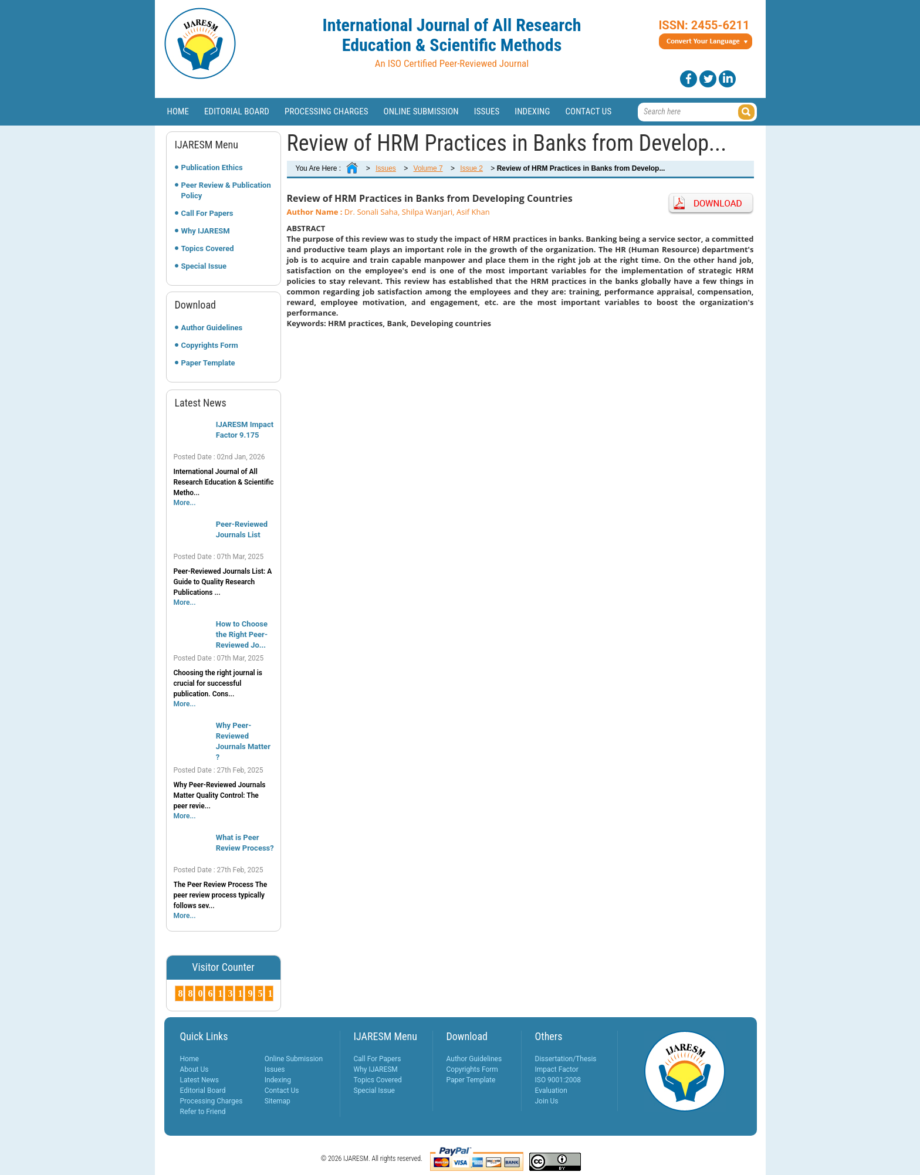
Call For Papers (207, 213)
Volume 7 (428, 168)
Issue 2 (471, 168)
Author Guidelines (212, 327)
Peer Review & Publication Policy (226, 190)
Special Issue (204, 266)
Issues (487, 111)
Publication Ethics (212, 167)
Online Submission (421, 111)
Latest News (199, 1080)
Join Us (547, 1101)
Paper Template (208, 362)
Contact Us (588, 111)
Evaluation (551, 1090)
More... (185, 503)
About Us (194, 1069)
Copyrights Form (209, 345)
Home (178, 111)
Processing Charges (326, 111)
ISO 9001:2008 (558, 1080)
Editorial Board (236, 111)
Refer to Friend (203, 1112)
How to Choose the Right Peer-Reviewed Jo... (242, 634)
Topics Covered (207, 248)
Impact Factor (557, 1069)
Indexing (532, 111)
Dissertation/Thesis (566, 1059)
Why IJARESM (205, 230)
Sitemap (277, 1101)
